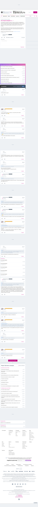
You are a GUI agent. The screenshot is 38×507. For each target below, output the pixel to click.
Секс (16, 433)
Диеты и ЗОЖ (23, 435)
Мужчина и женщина (18, 431)
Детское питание (31, 435)
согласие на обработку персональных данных (16, 457)
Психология (23, 432)
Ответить (22, 115)
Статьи (35, 12)
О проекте (7, 464)
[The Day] (9, 471)
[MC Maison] (13, 471)
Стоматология (24, 433)
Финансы (10, 434)
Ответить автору (2, 39)
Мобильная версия (19, 486)
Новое (9, 16)
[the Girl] (30, 471)
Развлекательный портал (11, 452)
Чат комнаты (4, 430)
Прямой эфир (22, 16)
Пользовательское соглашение (27, 464)
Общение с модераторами (12, 453)
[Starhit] (16, 471)
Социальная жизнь (11, 431)
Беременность (24, 434)
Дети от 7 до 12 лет (31, 433)
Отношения (2, 19)
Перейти (23, 86)
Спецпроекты (27, 465)
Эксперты (17, 16)
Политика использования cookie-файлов (9, 465)
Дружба (16, 432)
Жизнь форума (11, 450)
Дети (30, 430)
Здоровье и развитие (31, 436)
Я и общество (11, 430)
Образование (10, 432)
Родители (17, 435)
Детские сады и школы (31, 437)
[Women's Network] (19, 469)
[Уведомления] (36, 16)
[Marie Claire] (21, 471)
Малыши (30, 431)
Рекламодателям (20, 465)
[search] (32, 16)
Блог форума (10, 451)
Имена (30, 438)
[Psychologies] (26, 471)
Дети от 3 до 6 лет (31, 432)
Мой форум (5, 16)
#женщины (15, 31)
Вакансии (32, 465)
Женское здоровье (24, 431)
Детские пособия (31, 439)
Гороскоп (3, 450)
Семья (16, 434)
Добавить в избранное (10, 37)
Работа (9, 433)
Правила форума (18, 464)
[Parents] (33, 471)
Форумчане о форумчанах (12, 454)
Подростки (30, 434)
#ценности (18, 31)
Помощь (12, 464)
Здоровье (23, 430)
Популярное (13, 16)
